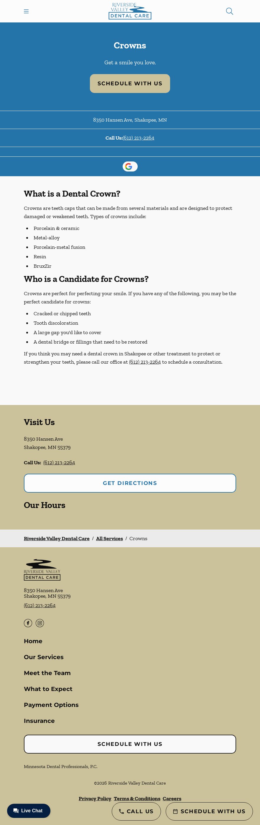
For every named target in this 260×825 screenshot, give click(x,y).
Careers (172, 798)
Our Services (44, 657)
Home (33, 641)
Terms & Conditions (137, 798)
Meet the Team (47, 673)
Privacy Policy (95, 798)
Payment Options (51, 704)
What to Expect (48, 688)
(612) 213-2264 (138, 138)
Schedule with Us (130, 83)
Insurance (39, 720)
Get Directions (130, 483)
